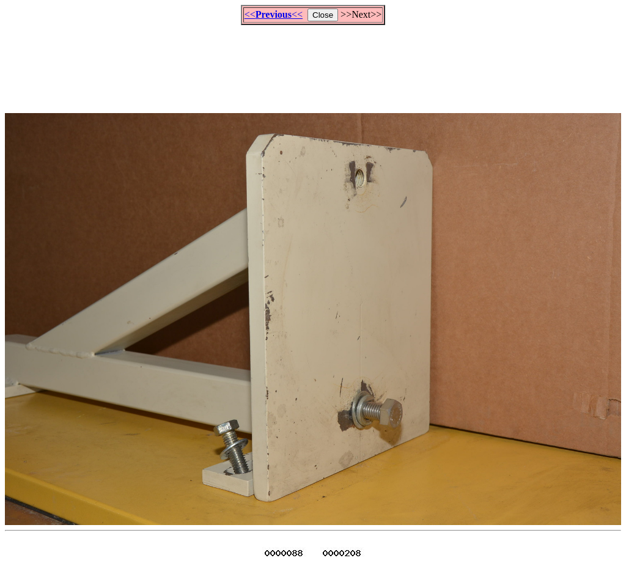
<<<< (274, 14)
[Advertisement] (313, 63)
